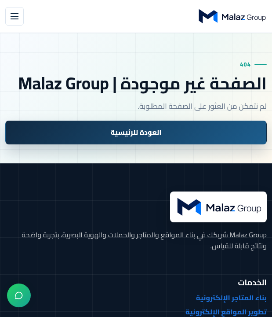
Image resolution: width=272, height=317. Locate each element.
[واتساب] (19, 295)
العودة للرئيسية (135, 132)
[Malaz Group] (231, 16)
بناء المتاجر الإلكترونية (231, 298)
